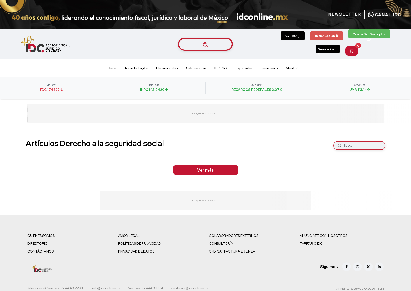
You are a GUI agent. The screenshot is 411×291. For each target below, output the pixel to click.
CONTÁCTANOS (40, 251)
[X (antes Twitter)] (368, 266)
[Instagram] (357, 266)
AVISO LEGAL (129, 235)
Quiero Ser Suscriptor (369, 35)
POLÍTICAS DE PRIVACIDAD (139, 243)
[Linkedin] (379, 266)
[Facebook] (346, 266)
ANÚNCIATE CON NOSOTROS (323, 235)
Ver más (205, 170)
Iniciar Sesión (326, 36)
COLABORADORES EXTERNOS (233, 235)
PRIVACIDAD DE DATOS (136, 251)
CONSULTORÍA (221, 243)
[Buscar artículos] (205, 44)
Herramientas (167, 68)
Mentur (292, 68)
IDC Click (221, 68)
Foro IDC (292, 36)
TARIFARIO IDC (311, 243)
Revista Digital (136, 68)
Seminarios (326, 50)
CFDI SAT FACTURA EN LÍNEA (232, 251)
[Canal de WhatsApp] (384, 14)
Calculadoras (196, 68)
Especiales (244, 68)
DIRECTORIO (37, 243)
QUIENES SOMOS (41, 235)
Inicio (113, 68)
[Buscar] (339, 145)
